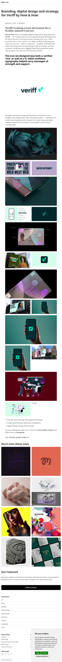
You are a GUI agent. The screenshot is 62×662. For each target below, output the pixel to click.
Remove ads (4, 639)
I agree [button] (38, 653)
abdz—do (4, 2)
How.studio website (46, 430)
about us (3, 637)
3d (2, 600)
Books (3, 603)
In (5, 654)
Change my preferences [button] (42, 656)
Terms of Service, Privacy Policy (9, 642)
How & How (10, 34)
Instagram (20, 432)
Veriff (7, 37)
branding (12, 437)
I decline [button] (45, 653)
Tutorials (3, 620)
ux (28, 437)
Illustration (4, 617)
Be (2, 654)
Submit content (31, 587)
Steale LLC (9, 660)
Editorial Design (5, 610)
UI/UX (3, 627)
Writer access (5, 644)
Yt (8, 654)
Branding (3, 606)
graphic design (21, 437)
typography (4, 624)
